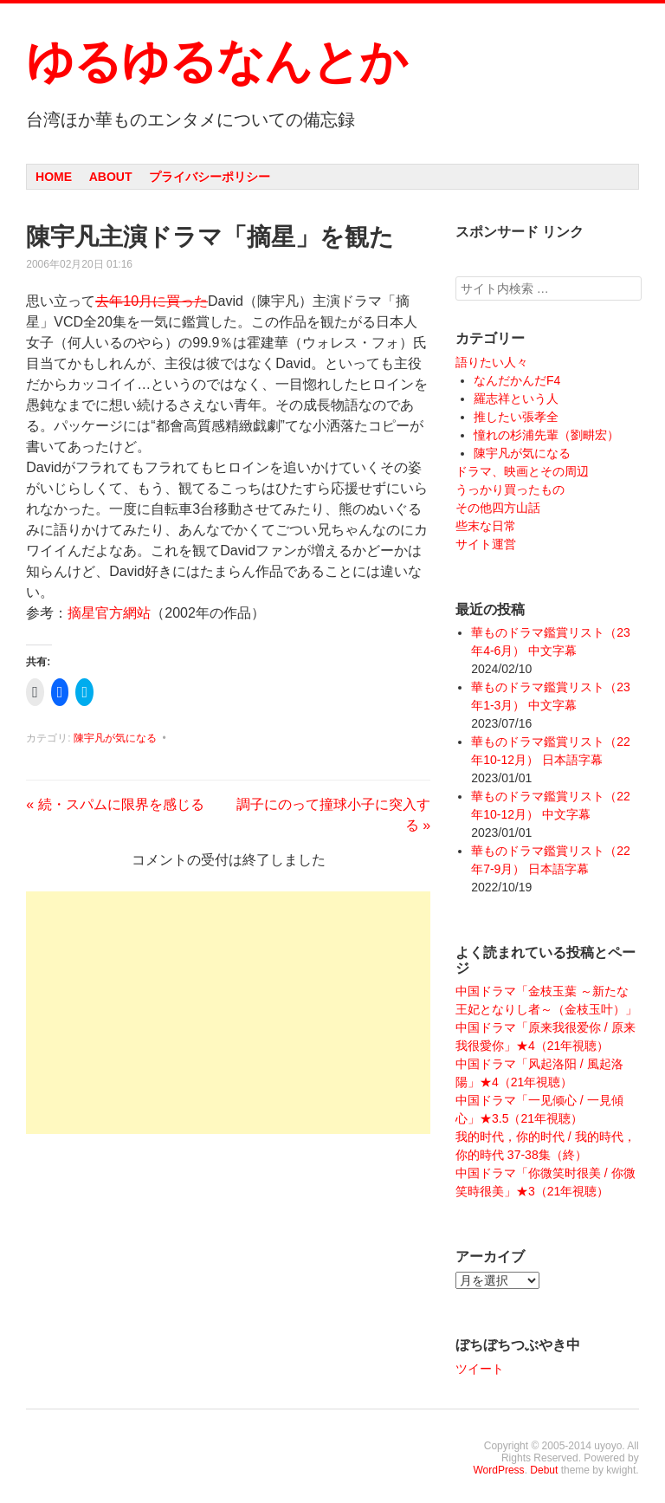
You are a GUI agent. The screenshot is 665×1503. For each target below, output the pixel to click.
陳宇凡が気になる (115, 738)
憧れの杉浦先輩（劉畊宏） (546, 435)
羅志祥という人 (516, 398)
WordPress (498, 1470)
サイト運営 (485, 544)
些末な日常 (485, 526)
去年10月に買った (151, 301)
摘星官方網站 (109, 613)
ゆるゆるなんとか (216, 61)
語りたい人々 (491, 362)
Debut (544, 1470)
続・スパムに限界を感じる (114, 804)
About (110, 177)
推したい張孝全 (516, 417)
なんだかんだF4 (517, 380)
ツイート (479, 1369)
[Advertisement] (228, 1012)
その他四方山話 (497, 508)
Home (54, 177)
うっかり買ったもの (510, 489)
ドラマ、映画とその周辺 (522, 471)
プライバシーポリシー (209, 177)
